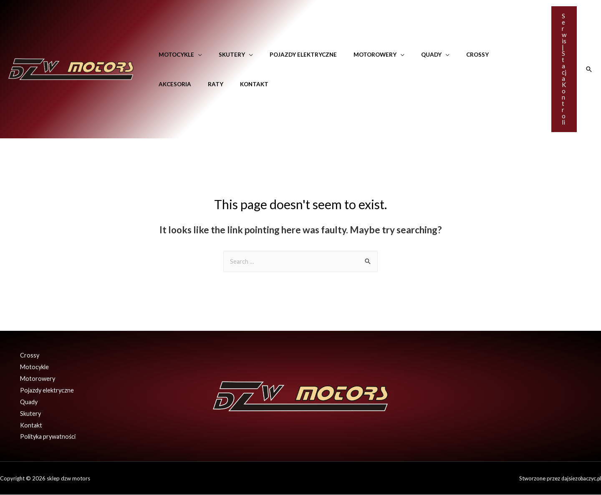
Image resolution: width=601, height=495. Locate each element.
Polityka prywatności (46, 436)
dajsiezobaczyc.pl (579, 478)
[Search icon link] (589, 69)
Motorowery (356, 54)
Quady (407, 54)
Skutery (224, 54)
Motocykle (174, 54)
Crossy (448, 54)
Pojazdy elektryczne (289, 54)
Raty (164, 84)
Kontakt (197, 84)
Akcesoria (486, 54)
